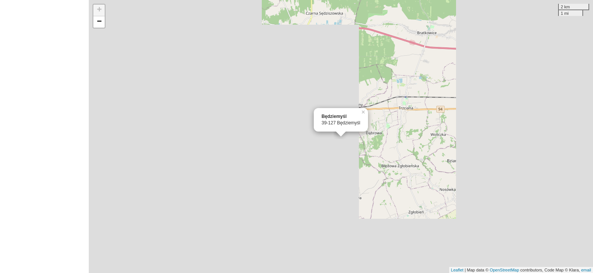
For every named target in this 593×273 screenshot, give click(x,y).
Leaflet (457, 270)
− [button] (99, 22)
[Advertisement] (44, 136)
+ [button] (99, 10)
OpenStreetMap (504, 270)
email (586, 270)
